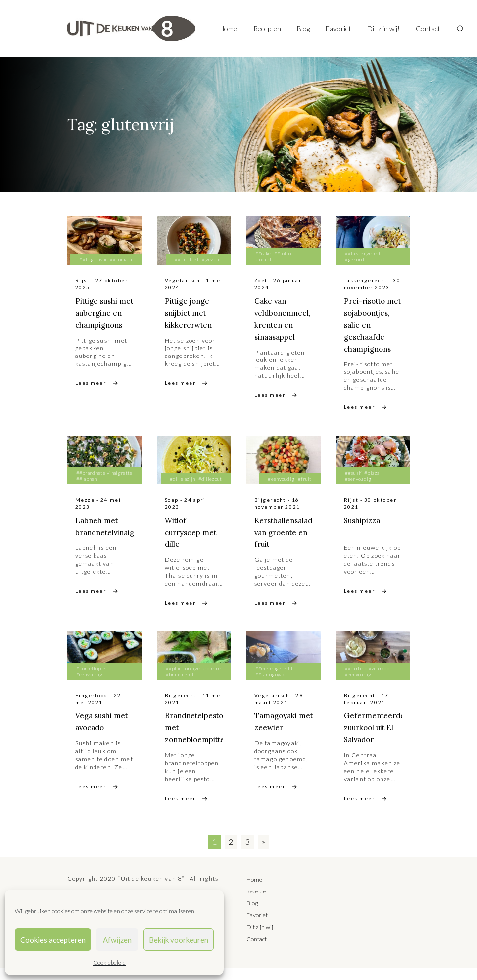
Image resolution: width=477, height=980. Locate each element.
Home (228, 28)
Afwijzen (117, 939)
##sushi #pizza (362, 485)
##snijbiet (187, 259)
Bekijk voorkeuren (178, 939)
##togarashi (92, 259)
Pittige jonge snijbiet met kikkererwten (190, 313)
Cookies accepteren (53, 939)
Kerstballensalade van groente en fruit (288, 544)
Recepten (267, 28)
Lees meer (90, 395)
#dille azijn (182, 491)
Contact (428, 28)
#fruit (305, 491)
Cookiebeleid (109, 962)
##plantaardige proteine (193, 680)
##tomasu (121, 259)
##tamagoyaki (271, 686)
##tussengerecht (364, 253)
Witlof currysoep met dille (193, 544)
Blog (303, 28)
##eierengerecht (274, 680)
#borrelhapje (91, 680)
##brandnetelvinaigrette (104, 485)
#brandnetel (179, 686)
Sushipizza (363, 532)
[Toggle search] (460, 29)
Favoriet (338, 28)
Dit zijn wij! (383, 28)
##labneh (86, 491)
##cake (263, 253)
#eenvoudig (281, 491)
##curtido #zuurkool (368, 680)
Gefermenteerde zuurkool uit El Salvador (376, 739)
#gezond (212, 259)
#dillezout (210, 491)
